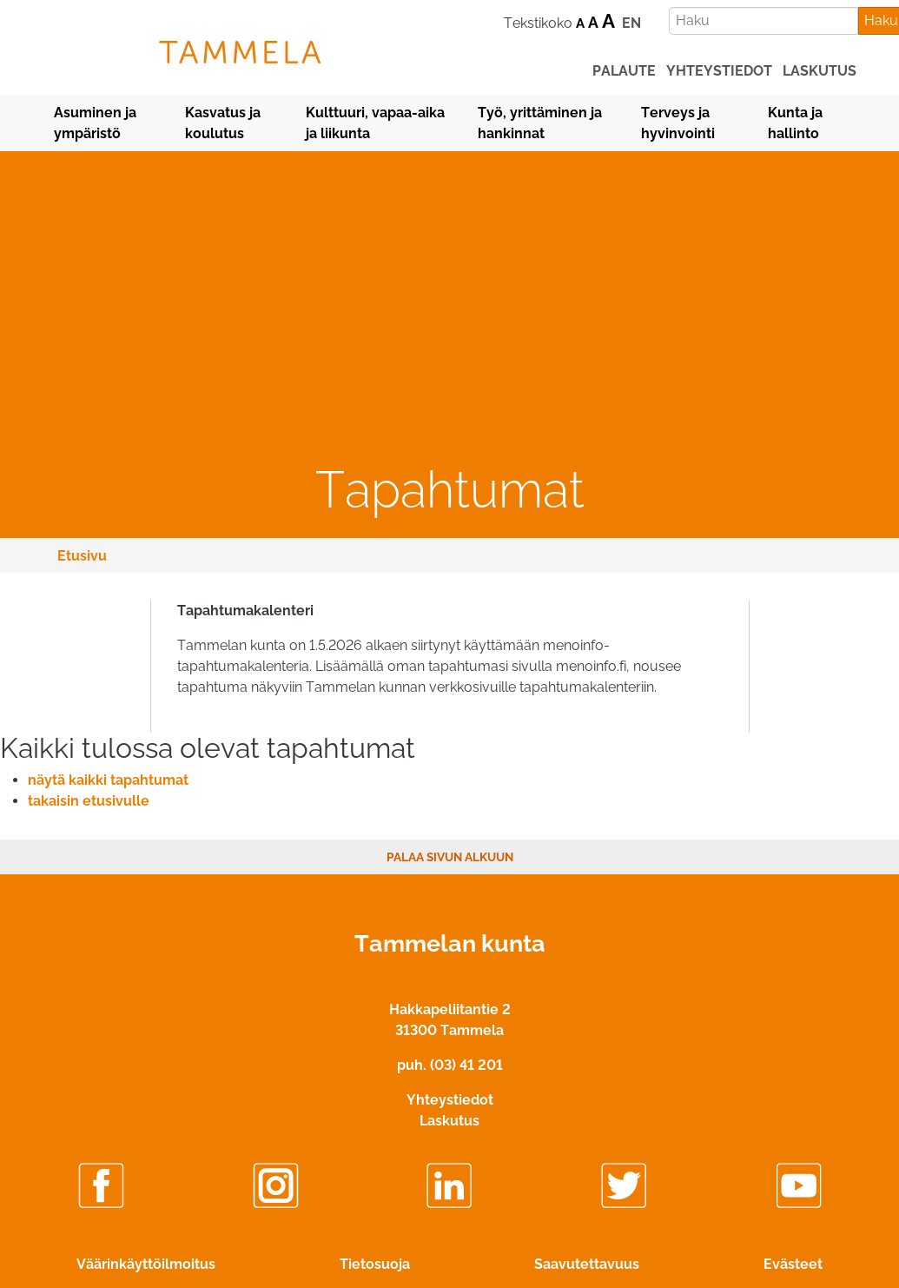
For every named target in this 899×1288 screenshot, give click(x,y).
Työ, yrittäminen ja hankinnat (540, 123)
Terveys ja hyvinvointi (678, 123)
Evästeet (793, 1264)
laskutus (819, 71)
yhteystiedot (719, 71)
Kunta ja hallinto (795, 123)
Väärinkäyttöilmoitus (145, 1264)
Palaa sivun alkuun (450, 857)
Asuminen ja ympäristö (95, 123)
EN (631, 23)
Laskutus (449, 1120)
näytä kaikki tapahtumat (108, 780)
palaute (624, 71)
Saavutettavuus (586, 1264)
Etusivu (82, 556)
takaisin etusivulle (88, 801)
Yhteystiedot (450, 1100)
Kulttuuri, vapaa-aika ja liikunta (375, 123)
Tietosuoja (375, 1264)
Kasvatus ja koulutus (223, 123)
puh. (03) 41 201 (450, 1065)
